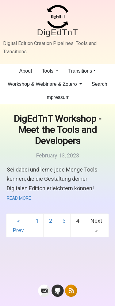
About (25, 71)
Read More (19, 198)
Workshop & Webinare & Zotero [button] (43, 84)
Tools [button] (48, 71)
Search (99, 84)
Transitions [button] (80, 71)
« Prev (18, 225)
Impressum (57, 97)
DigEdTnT (57, 32)
